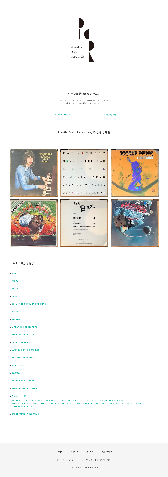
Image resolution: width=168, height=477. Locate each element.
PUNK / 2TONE (20, 401)
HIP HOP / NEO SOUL (62, 403)
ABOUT (74, 452)
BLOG (90, 452)
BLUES (16, 373)
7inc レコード (19, 396)
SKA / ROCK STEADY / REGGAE (29, 304)
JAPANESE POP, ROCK (24, 406)
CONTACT (107, 452)
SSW (14, 296)
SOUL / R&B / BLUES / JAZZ (91, 403)
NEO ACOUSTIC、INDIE (24, 403)
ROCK (15, 289)
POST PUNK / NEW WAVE (112, 401)
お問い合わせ (110, 114)
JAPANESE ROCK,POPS (25, 327)
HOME (59, 452)
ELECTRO (17, 365)
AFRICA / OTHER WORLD (25, 350)
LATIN (15, 312)
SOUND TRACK (20, 342)
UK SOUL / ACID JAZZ (24, 335)
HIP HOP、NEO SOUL (23, 358)
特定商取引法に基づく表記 (98, 460)
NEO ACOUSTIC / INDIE (24, 388)
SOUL (15, 281)
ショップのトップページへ (58, 114)
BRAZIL (16, 319)
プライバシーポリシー (67, 460)
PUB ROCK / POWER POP (44, 401)
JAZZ (15, 273)
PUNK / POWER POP (23, 381)
